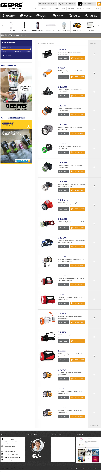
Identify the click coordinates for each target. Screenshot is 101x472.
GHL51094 (62, 125)
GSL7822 (62, 276)
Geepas (7, 468)
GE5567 (61, 68)
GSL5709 (62, 257)
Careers (86, 468)
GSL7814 (62, 408)
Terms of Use (13, 468)
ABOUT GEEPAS (42, 8)
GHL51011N (63, 200)
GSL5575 (62, 49)
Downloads (92, 468)
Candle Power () (6, 47)
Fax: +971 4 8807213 (10, 451)
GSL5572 (62, 294)
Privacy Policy (21, 468)
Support (76, 468)
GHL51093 (62, 181)
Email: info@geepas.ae (11, 460)
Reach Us (98, 468)
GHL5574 (62, 106)
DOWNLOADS (71, 8)
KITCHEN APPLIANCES (74, 16)
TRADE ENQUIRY (80, 8)
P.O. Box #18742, (9, 439)
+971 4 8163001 (9, 449)
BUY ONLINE (96, 8)
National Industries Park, (11, 441)
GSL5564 (62, 351)
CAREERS (63, 8)
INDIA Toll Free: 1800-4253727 (12, 457)
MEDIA (57, 8)
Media (81, 468)
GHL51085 (62, 238)
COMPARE (93, 43)
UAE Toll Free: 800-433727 (11, 454)
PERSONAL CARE (58, 16)
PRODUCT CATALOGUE (48, 4)
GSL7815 (62, 389)
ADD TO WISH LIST (77, 58)
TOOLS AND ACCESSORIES (91, 16)
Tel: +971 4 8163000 (10, 446)
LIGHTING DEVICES (41, 16)
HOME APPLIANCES (26, 16)
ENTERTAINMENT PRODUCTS (9, 16)
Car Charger (7, 55)
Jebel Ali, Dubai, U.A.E (10, 444)
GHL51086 (62, 87)
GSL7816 (62, 370)
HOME (35, 8)
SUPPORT (51, 8)
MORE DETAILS (63, 58)
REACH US (88, 8)
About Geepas (70, 468)
